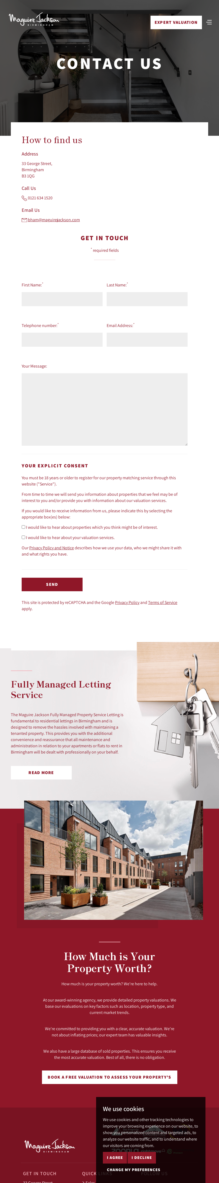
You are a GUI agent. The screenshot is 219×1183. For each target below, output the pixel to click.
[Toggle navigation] (209, 21)
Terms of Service (162, 602)
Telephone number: (40, 325)
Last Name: (117, 285)
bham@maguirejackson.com (54, 219)
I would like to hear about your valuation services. (68, 537)
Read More (41, 772)
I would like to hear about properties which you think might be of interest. (90, 527)
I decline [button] (142, 1157)
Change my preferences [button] (133, 1169)
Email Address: (121, 325)
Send (52, 584)
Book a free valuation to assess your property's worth (109, 1079)
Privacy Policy (127, 602)
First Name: (32, 285)
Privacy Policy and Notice (51, 547)
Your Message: (34, 366)
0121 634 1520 (40, 197)
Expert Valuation (176, 22)
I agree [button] (115, 1157)
